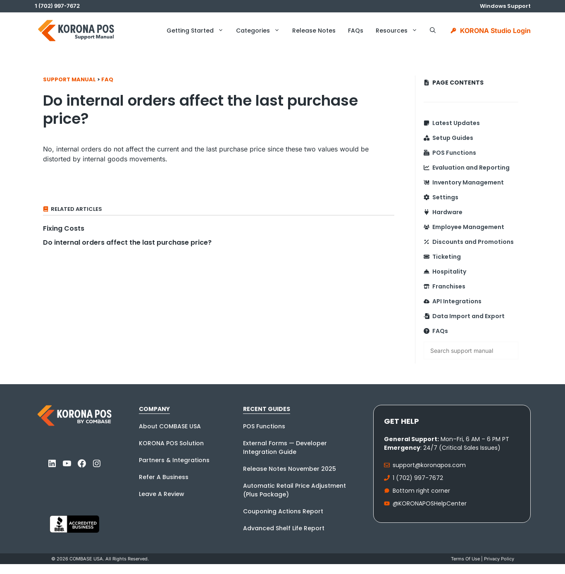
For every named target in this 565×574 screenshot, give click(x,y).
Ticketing (446, 257)
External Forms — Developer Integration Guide (285, 447)
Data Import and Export (468, 316)
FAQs (355, 30)
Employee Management (468, 227)
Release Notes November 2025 (289, 469)
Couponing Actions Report (283, 511)
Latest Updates (456, 123)
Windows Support (505, 6)
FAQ (107, 79)
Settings (445, 197)
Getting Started (198, 30)
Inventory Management (468, 182)
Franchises (448, 286)
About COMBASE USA (170, 426)
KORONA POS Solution (171, 443)
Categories (261, 30)
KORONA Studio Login (495, 30)
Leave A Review (161, 494)
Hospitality (449, 271)
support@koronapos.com (429, 465)
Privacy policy (499, 559)
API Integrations (457, 301)
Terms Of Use (465, 559)
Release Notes (314, 30)
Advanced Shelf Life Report (283, 528)
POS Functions (454, 153)
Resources (400, 30)
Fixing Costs (63, 228)
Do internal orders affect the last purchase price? (127, 242)
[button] (433, 30)
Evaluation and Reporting (471, 167)
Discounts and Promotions (473, 242)
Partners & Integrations (174, 460)
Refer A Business (163, 477)
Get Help (401, 421)
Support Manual (69, 79)
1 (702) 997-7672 (418, 478)
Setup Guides (452, 138)
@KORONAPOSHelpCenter (430, 503)
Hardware (447, 212)
